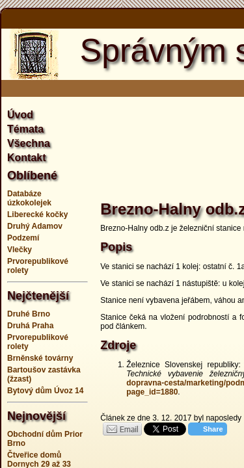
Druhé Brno (28, 313)
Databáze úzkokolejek (29, 198)
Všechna (28, 143)
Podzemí (23, 237)
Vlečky (19, 249)
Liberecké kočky (37, 214)
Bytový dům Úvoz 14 (45, 390)
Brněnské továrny (40, 358)
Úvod (20, 114)
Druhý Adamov (34, 226)
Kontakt (26, 157)
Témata (25, 129)
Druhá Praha (30, 325)
